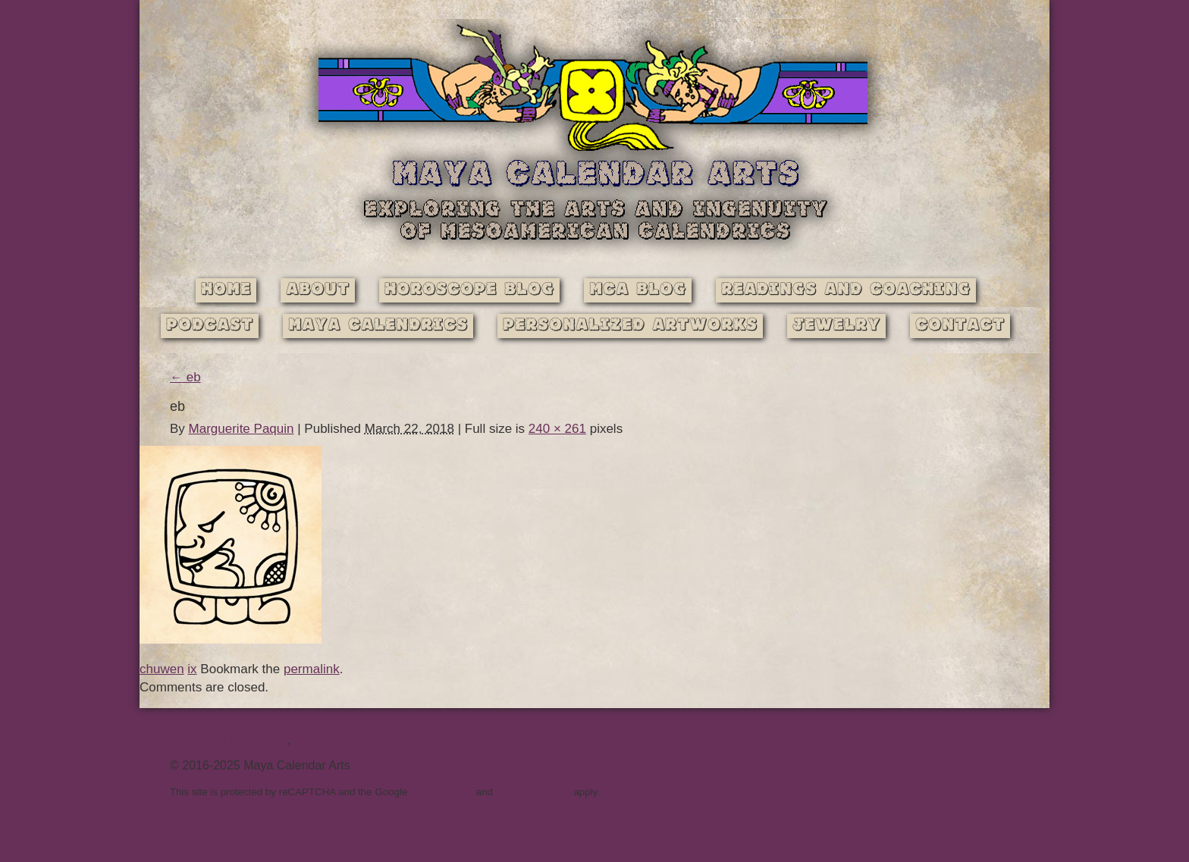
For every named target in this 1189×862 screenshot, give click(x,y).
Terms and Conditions (228, 739)
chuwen (162, 669)
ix (191, 669)
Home (226, 290)
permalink (312, 669)
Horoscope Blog (469, 290)
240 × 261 (557, 429)
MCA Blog (637, 290)
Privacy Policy (332, 739)
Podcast (209, 325)
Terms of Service (532, 792)
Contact (960, 325)
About (318, 290)
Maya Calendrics (378, 325)
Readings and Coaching (846, 290)
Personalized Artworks (630, 325)
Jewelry (836, 325)
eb (185, 377)
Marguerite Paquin (241, 429)
